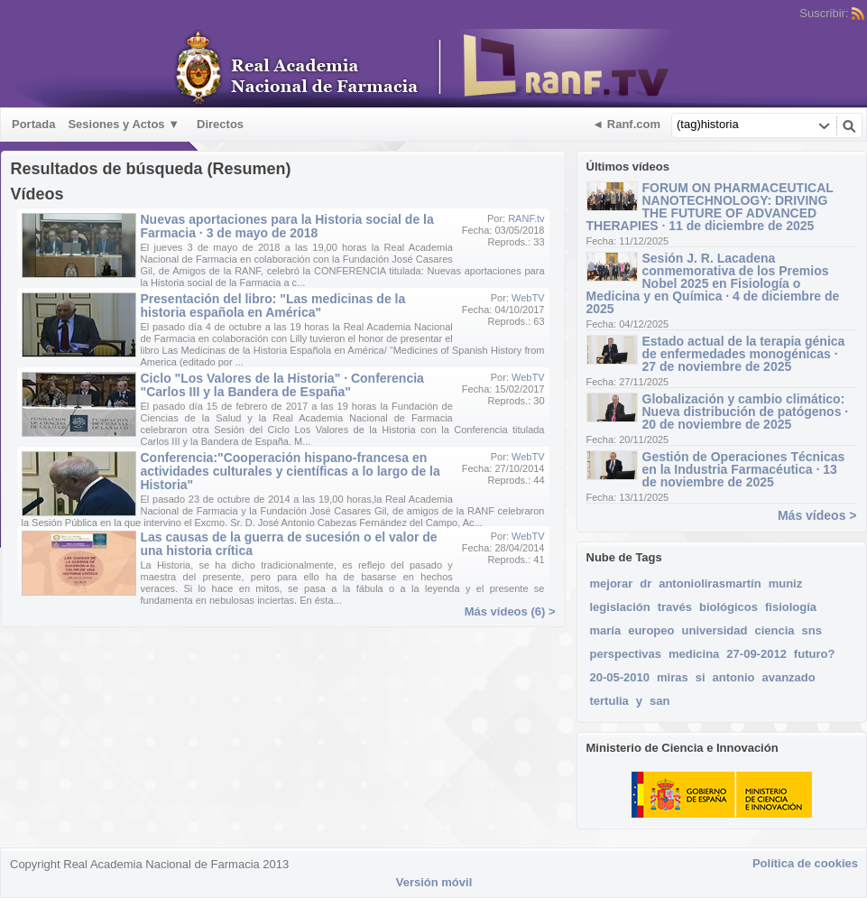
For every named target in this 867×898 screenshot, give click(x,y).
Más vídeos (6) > (510, 611)
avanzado (788, 677)
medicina (694, 654)
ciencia (774, 630)
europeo (651, 630)
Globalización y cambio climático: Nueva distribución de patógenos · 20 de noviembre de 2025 (745, 411)
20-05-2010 (620, 677)
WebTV (528, 297)
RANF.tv (526, 218)
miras (672, 677)
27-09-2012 (756, 654)
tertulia (609, 701)
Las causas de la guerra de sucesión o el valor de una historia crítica (289, 544)
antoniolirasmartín (710, 583)
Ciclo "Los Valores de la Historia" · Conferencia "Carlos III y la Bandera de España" (282, 385)
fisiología (790, 607)
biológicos (728, 607)
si (701, 677)
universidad (715, 630)
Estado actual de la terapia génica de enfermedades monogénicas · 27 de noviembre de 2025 (743, 354)
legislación (620, 607)
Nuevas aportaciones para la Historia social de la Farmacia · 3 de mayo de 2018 (287, 226)
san (659, 701)
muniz (786, 583)
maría (606, 630)
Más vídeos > (817, 515)
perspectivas (626, 654)
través (675, 607)
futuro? (814, 654)
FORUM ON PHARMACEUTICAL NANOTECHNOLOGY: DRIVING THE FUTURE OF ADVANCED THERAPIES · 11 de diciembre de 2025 (710, 207)
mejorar (611, 583)
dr (645, 583)
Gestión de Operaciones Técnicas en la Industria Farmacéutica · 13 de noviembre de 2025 (743, 469)
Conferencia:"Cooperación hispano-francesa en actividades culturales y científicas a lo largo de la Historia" (290, 471)
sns (812, 630)
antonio (734, 677)
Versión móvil (434, 882)
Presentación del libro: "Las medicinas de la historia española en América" (273, 305)
